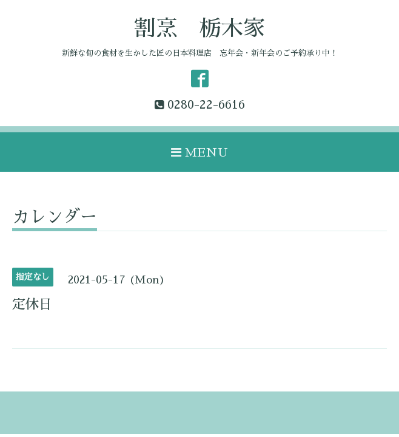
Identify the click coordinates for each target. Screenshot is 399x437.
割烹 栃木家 (199, 28)
